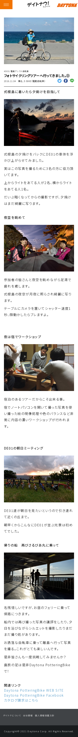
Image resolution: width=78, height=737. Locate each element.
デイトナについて (12, 715)
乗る (20, 81)
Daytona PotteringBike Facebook (34, 695)
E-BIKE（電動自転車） (34, 81)
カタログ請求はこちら (21, 700)
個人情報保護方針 (44, 715)
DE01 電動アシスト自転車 (17, 71)
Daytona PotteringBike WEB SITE (34, 690)
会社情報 (28, 715)
